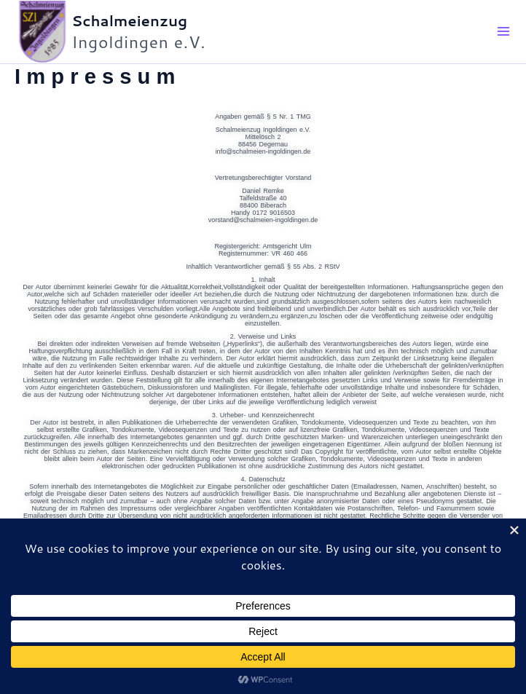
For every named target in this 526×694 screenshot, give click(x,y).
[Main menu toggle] (504, 34)
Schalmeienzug (134, 22)
